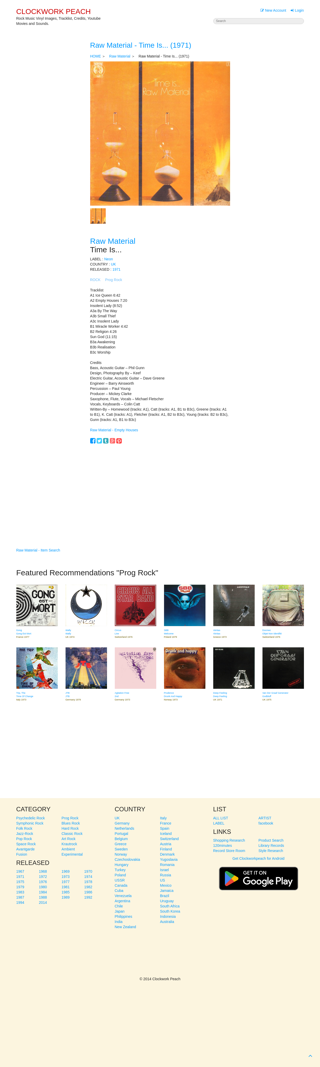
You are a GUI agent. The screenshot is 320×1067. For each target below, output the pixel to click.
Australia (167, 922)
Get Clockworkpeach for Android (258, 876)
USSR (120, 880)
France (166, 823)
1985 (66, 892)
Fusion (21, 854)
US (162, 880)
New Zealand (125, 927)
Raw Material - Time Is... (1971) (140, 45)
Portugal (121, 834)
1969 (66, 871)
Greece (121, 844)
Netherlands (124, 828)
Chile (119, 906)
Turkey (120, 870)
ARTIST (265, 818)
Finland (166, 849)
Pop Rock (24, 839)
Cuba (119, 891)
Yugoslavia (169, 859)
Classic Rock (72, 834)
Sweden (121, 849)
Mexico (166, 885)
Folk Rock (24, 828)
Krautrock (69, 844)
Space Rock (26, 844)
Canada (121, 885)
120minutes (222, 845)
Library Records (271, 845)
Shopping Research (229, 840)
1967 (20, 871)
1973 (66, 877)
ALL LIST (220, 818)
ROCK (95, 280)
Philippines (123, 916)
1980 (43, 887)
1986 (88, 892)
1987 (20, 897)
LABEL (219, 823)
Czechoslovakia (127, 859)
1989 (66, 897)
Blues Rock (71, 823)
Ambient (68, 849)
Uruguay (167, 901)
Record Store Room (229, 851)
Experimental (72, 854)
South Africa (170, 906)
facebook (266, 823)
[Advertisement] (160, 488)
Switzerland (169, 839)
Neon (108, 259)
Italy (163, 818)
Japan (120, 911)
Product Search (271, 840)
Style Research (271, 851)
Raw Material (119, 56)
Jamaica (167, 891)
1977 (66, 882)
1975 (20, 882)
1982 (88, 887)
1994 (20, 902)
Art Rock (69, 839)
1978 (88, 882)
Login (297, 10)
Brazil (164, 896)
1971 (116, 269)
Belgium (121, 839)
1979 (20, 887)
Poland (120, 875)
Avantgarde (25, 849)
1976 (43, 882)
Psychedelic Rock (30, 818)
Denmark (167, 854)
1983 (20, 892)
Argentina (122, 901)
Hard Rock (70, 828)
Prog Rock (113, 280)
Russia (165, 875)
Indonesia (168, 916)
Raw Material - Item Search (38, 550)
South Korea (170, 911)
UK (113, 264)
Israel (164, 870)
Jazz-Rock (24, 834)
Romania (167, 865)
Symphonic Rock (30, 823)
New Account (273, 10)
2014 (43, 902)
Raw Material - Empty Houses (114, 430)
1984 (43, 892)
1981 (66, 887)
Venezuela (123, 896)
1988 (43, 897)
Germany (122, 823)
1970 (88, 871)
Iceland (166, 834)
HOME (95, 56)
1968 (43, 871)
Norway (121, 854)
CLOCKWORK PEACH (53, 12)
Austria (166, 844)
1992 (88, 897)
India (119, 922)
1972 (43, 877)
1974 (88, 877)
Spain (164, 828)
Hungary (122, 865)
